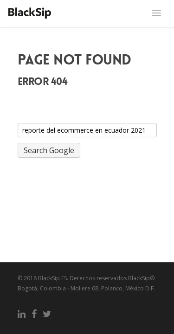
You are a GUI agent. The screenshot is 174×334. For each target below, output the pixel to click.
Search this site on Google (57, 117)
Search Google (49, 150)
